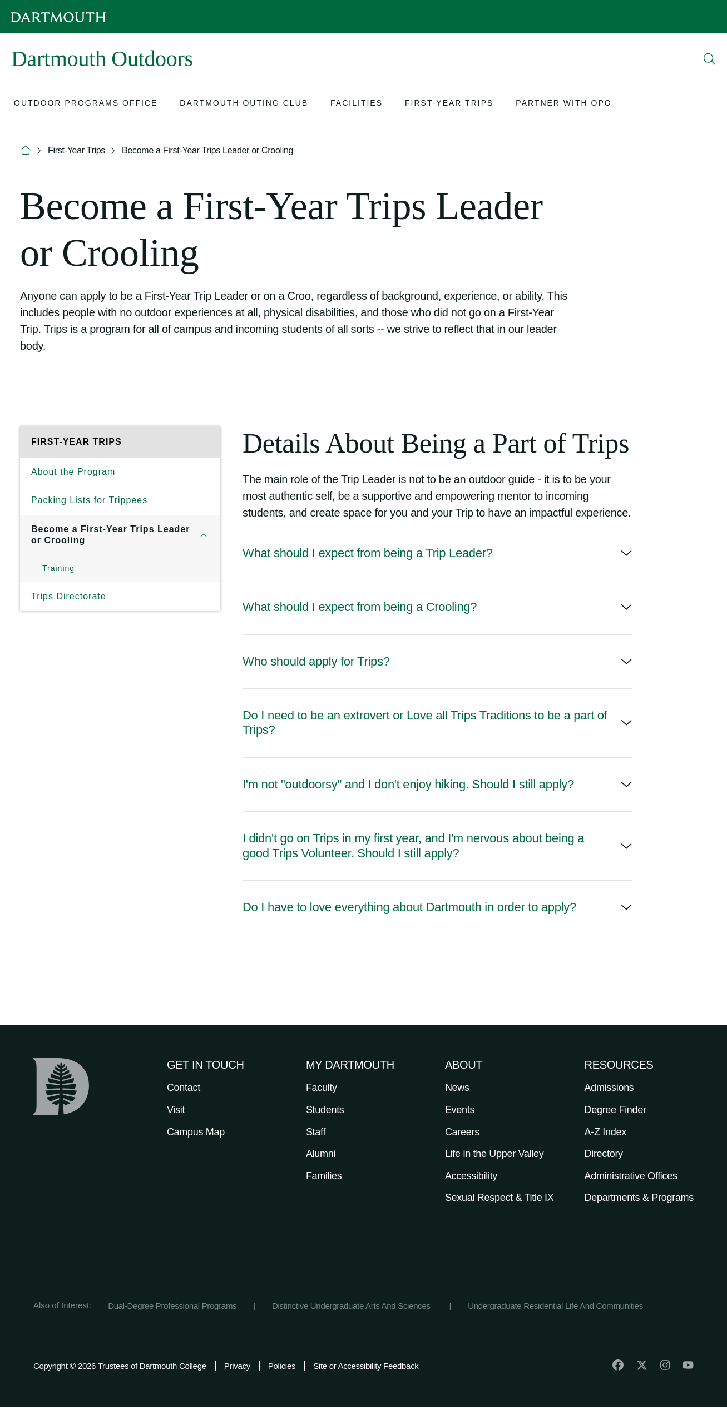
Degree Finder (615, 1109)
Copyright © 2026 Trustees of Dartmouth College (119, 1366)
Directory (604, 1153)
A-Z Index (605, 1132)
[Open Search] (710, 59)
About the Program (73, 471)
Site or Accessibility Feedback (365, 1366)
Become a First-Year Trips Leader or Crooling (207, 150)
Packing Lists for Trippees (89, 500)
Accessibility (471, 1175)
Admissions (609, 1087)
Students (325, 1109)
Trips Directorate (68, 596)
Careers (462, 1132)
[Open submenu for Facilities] (356, 104)
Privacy (237, 1366)
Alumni (320, 1153)
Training (58, 568)
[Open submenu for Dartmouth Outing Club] (244, 104)
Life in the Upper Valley (494, 1153)
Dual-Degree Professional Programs (172, 1305)
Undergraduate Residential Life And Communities (555, 1305)
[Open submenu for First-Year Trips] (449, 104)
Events (459, 1109)
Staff (315, 1132)
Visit (176, 1109)
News (457, 1087)
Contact (183, 1087)
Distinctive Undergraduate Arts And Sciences (352, 1305)
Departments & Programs (639, 1197)
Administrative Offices (631, 1175)
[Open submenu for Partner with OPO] (563, 104)
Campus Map (196, 1132)
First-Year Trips (76, 150)
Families (324, 1175)
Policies (281, 1366)
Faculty (321, 1087)
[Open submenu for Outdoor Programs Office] (85, 104)
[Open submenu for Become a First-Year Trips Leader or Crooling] (203, 535)
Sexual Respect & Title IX (499, 1197)
